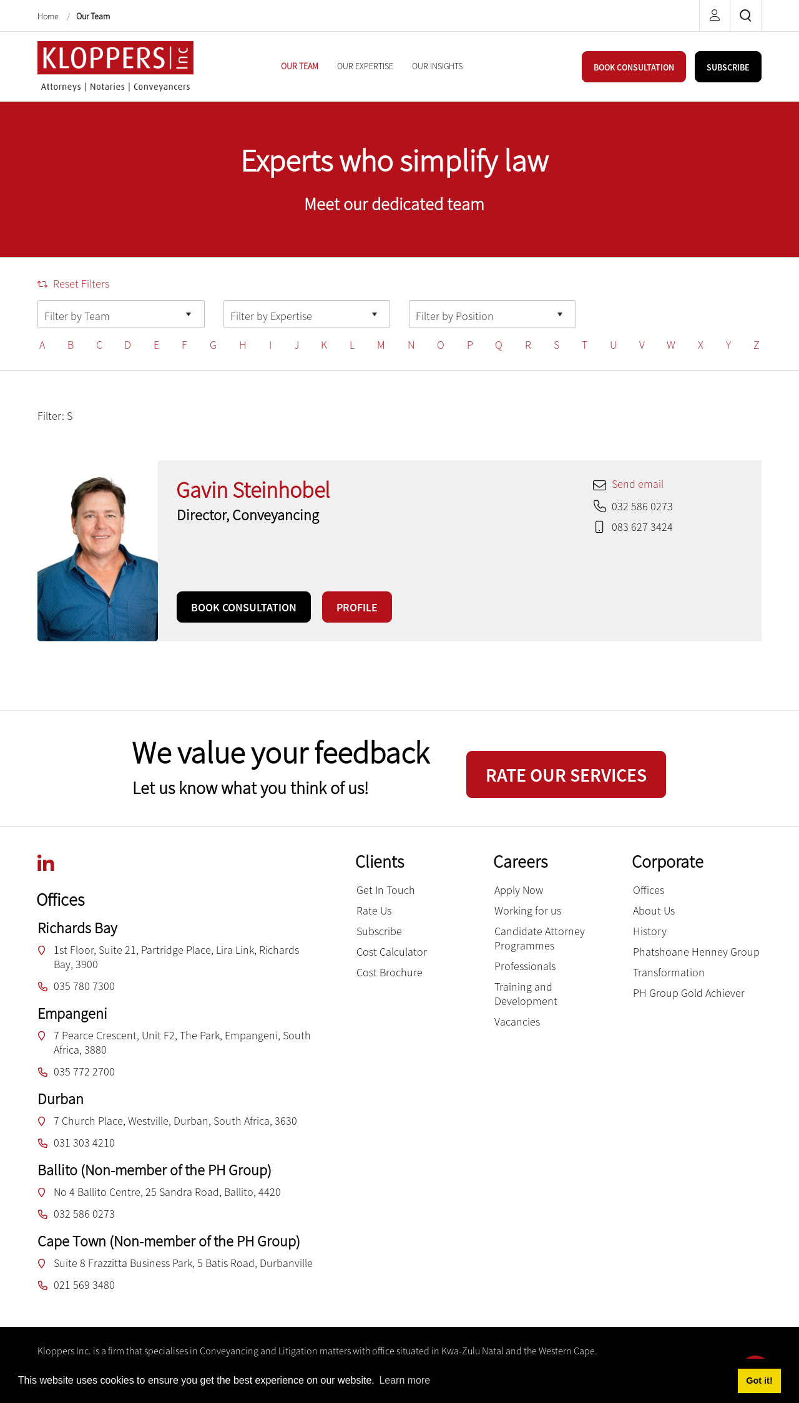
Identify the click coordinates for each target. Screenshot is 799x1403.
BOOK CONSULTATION (634, 67)
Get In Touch (385, 890)
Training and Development (525, 993)
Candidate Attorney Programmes (539, 938)
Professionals (525, 966)
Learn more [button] (404, 1380)
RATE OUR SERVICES (566, 775)
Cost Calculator (391, 951)
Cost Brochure (389, 972)
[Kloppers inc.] (115, 65)
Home (49, 16)
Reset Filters (73, 283)
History (650, 931)
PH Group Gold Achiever (689, 993)
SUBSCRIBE (728, 67)
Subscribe (379, 931)
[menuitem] (300, 66)
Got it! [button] (759, 1381)
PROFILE (357, 607)
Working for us (527, 910)
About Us (654, 910)
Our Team (93, 16)
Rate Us (373, 910)
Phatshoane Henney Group (696, 951)
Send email (638, 484)
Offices (648, 890)
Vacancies (517, 1021)
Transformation (669, 972)
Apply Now (518, 890)
